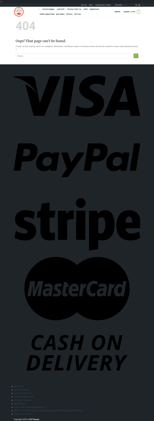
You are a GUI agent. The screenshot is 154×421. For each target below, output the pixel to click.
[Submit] (136, 56)
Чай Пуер (61, 9)
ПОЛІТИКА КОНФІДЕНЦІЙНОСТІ (29, 407)
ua (139, 5)
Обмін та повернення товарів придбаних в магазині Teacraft (48, 411)
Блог (91, 5)
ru (136, 5)
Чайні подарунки (47, 14)
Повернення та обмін (103, 5)
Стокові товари (22, 400)
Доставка (60, 14)
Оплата (69, 14)
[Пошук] (39, 9)
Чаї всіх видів (48, 9)
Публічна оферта (23, 414)
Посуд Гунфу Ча (74, 9)
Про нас (84, 5)
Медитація (95, 9)
